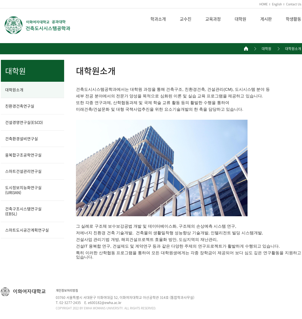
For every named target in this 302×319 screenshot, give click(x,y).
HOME (263, 4)
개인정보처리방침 (67, 290)
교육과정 (213, 19)
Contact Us (293, 4)
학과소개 (158, 19)
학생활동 (293, 19)
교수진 (185, 19)
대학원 (240, 19)
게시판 (266, 19)
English (277, 4)
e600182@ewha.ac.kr (104, 302)
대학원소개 (293, 48)
